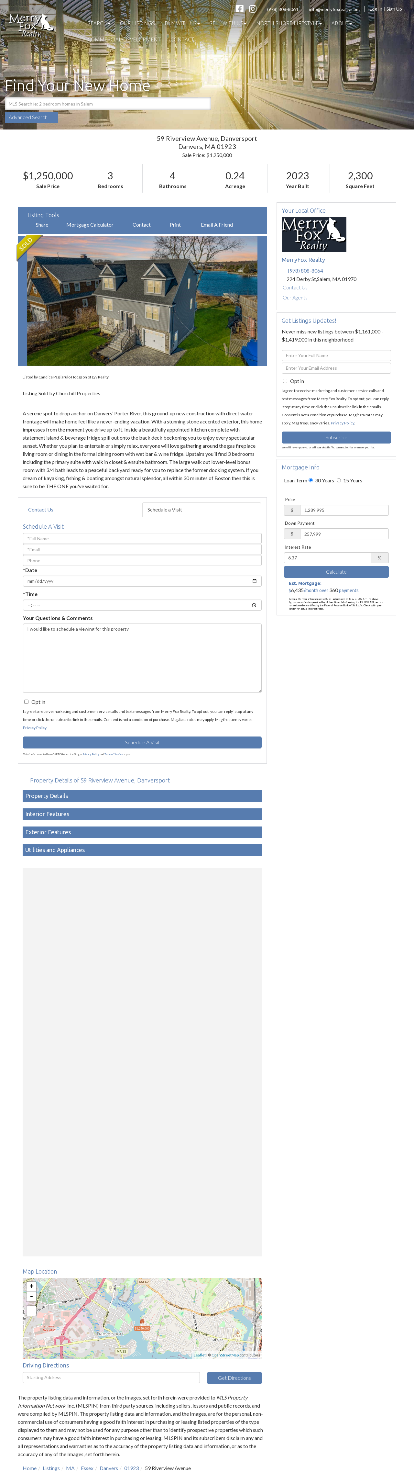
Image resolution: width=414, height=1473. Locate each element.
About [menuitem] (342, 23)
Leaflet (200, 1355)
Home (30, 1468)
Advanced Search (28, 117)
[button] (205, 103)
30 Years (321, 480)
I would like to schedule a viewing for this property (142, 658)
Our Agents (295, 297)
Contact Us (40, 509)
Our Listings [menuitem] (137, 23)
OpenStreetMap (225, 1355)
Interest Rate (298, 547)
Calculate (336, 571)
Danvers (109, 1468)
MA (70, 1468)
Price (290, 499)
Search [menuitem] (99, 23)
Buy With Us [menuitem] (182, 23)
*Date (30, 570)
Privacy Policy (34, 727)
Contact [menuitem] (182, 39)
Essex (87, 1468)
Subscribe (336, 437)
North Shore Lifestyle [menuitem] (289, 23)
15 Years (349, 480)
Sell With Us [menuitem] (228, 23)
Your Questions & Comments (58, 618)
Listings (51, 1468)
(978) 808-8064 (282, 9)
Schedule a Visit (164, 509)
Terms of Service (113, 754)
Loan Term (295, 480)
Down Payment (300, 523)
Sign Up (396, 9)
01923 (131, 1468)
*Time (30, 594)
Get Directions (234, 1378)
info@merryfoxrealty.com (334, 9)
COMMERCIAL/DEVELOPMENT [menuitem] (124, 39)
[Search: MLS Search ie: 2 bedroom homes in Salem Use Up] (101, 103)
